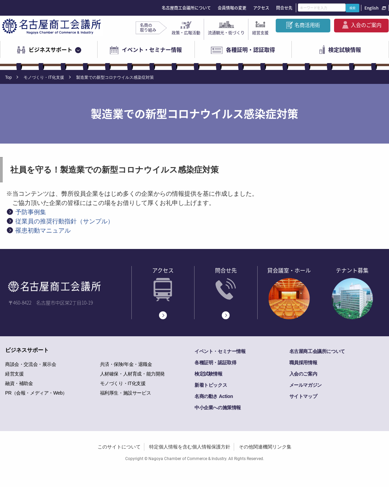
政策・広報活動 (186, 33)
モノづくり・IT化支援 (44, 77)
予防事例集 (30, 212)
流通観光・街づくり (226, 33)
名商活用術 (307, 25)
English (371, 8)
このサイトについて (119, 446)
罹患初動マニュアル (43, 230)
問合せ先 (284, 8)
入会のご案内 (366, 25)
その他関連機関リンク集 (265, 446)
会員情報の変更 (232, 8)
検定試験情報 (344, 49)
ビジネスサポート (50, 49)
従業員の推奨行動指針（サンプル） (64, 221)
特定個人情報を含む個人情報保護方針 (189, 446)
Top (8, 77)
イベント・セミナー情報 (152, 49)
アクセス (261, 8)
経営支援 (260, 33)
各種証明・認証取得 (250, 49)
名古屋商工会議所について (186, 8)
